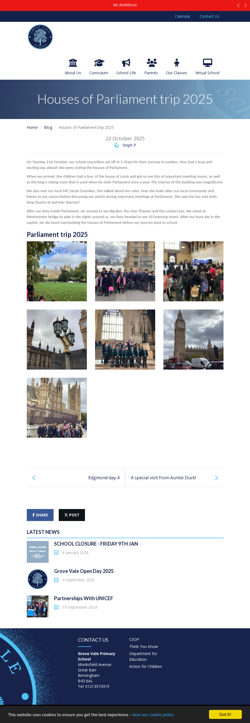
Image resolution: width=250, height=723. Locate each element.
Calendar (182, 16)
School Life (126, 67)
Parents (151, 67)
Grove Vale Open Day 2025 (84, 571)
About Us (73, 67)
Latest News (43, 532)
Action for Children (145, 666)
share (40, 514)
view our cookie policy (153, 715)
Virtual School (207, 67)
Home (32, 127)
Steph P (129, 145)
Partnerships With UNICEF (83, 598)
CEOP (134, 639)
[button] (238, 7)
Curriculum (98, 67)
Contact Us (209, 16)
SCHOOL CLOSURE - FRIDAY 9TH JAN (96, 544)
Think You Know (143, 646)
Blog (48, 127)
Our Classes (176, 67)
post (72, 514)
